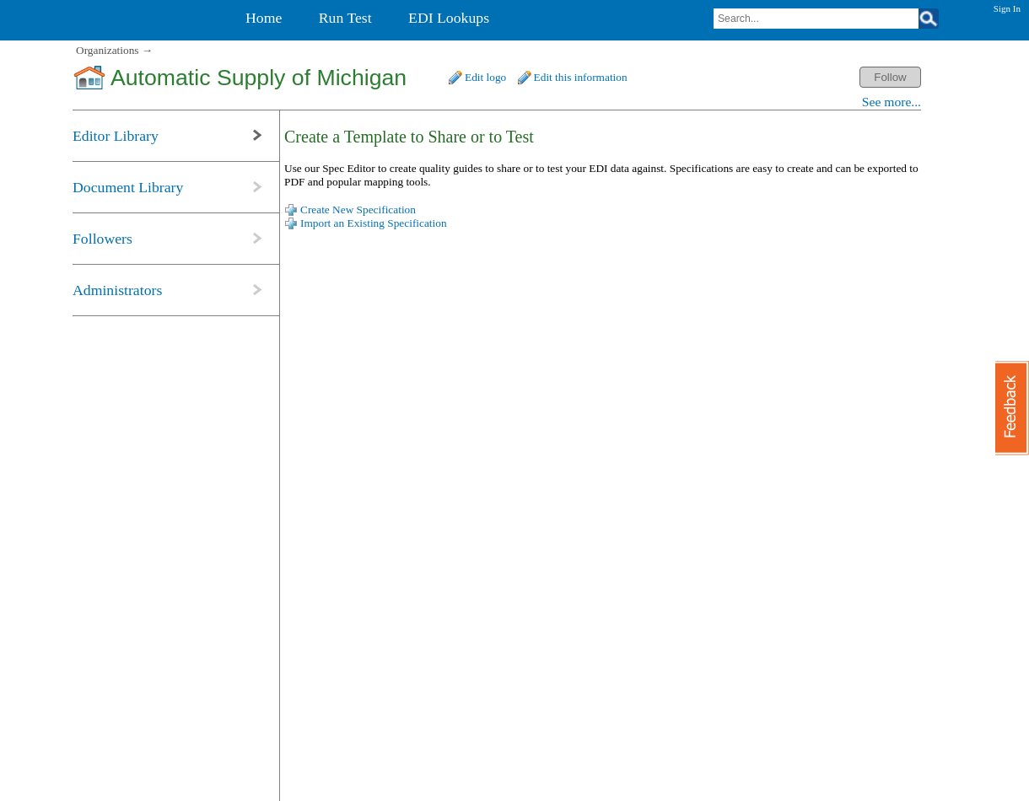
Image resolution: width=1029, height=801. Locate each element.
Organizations (107, 50)
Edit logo (485, 77)
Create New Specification (358, 209)
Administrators (117, 290)
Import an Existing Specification (373, 223)
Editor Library (116, 135)
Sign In (1007, 8)
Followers (102, 238)
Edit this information (581, 77)
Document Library (128, 187)
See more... (891, 101)
